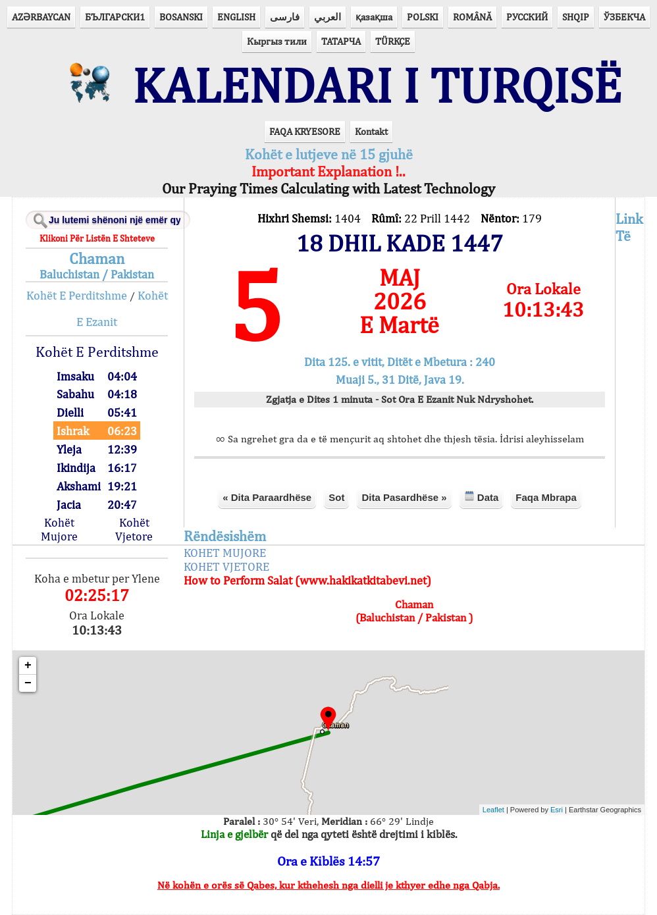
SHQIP (575, 16)
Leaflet (493, 810)
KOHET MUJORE (225, 553)
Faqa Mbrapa (546, 497)
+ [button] (28, 665)
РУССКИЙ (527, 16)
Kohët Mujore (59, 529)
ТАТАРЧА (341, 41)
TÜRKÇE (392, 41)
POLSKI (422, 16)
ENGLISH (236, 16)
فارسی (285, 16)
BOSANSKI (181, 16)
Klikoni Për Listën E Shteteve (97, 238)
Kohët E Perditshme (76, 295)
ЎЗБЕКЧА (624, 16)
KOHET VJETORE (226, 566)
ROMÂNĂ (472, 16)
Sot (336, 497)
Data (481, 496)
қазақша (373, 16)
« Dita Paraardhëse (267, 497)
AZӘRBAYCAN (41, 16)
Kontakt (371, 131)
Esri (556, 810)
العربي (327, 16)
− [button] (28, 683)
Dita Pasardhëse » (403, 497)
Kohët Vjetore (134, 529)
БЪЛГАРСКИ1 (115, 16)
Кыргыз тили (277, 41)
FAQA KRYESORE (304, 131)
